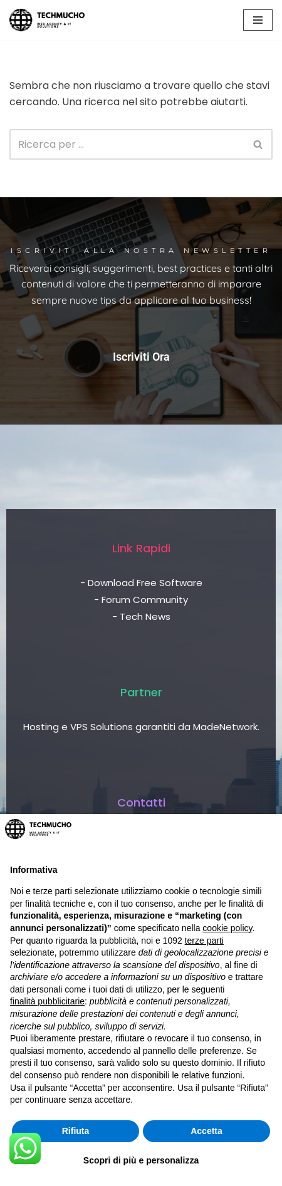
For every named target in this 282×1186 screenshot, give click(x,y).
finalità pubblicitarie (47, 1001)
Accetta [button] (206, 1131)
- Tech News (141, 616)
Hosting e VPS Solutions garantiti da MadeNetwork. (141, 726)
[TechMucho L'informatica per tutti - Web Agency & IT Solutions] (47, 20)
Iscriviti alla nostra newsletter (141, 250)
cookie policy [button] (227, 928)
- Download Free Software (141, 582)
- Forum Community (141, 599)
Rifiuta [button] (76, 1131)
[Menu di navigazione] (258, 20)
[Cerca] (126, 144)
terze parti (204, 941)
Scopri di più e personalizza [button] (141, 1160)
